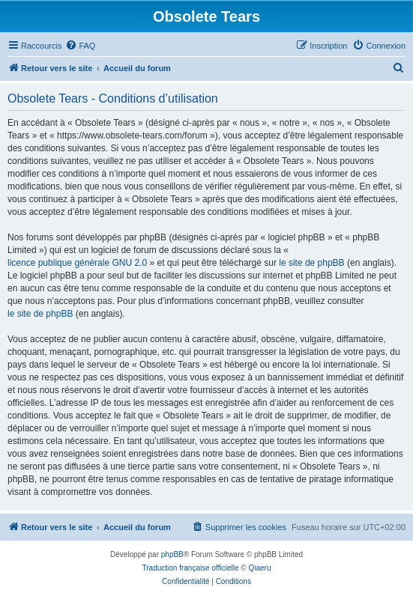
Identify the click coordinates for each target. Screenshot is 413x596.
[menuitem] (80, 46)
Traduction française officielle (190, 568)
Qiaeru (259, 568)
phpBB (172, 554)
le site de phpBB (311, 263)
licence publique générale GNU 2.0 (77, 263)
